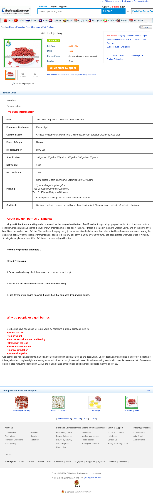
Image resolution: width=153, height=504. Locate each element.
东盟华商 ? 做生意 (113, 7)
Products (20, 27)
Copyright (34, 436)
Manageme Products (90, 443)
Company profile (136, 55)
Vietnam (30, 461)
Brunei (68, 461)
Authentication (139, 440)
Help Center (113, 436)
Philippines (90, 461)
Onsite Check (139, 432)
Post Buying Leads (64, 432)
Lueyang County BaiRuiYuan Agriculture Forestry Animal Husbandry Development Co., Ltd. (127, 39)
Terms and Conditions (14, 440)
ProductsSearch (64, 418)
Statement (34, 440)
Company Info (10, 432)
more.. (148, 391)
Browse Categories (64, 436)
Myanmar (102, 461)
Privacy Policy (10, 443)
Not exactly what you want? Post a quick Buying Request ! (71, 75)
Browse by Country (64, 440)
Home (11, 27)
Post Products (88, 440)
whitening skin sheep (21, 410)
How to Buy (61, 447)
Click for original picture (23, 84)
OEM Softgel (94, 410)
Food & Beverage (33, 27)
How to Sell (86, 432)
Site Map (34, 432)
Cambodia (58, 461)
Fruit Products (48, 27)
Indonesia (123, 461)
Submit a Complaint (116, 432)
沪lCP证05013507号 (92, 478)
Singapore (78, 461)
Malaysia (112, 461)
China (22, 461)
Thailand (40, 461)
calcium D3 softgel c (58, 410)
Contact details (118, 55)
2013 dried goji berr (131, 410)
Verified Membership (90, 436)
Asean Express (62, 443)
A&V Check (138, 436)
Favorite (77, 418)
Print (86, 418)
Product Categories (115, 59)
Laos (49, 461)
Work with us (10, 436)
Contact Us (112, 440)
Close (93, 418)
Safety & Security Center (118, 443)
